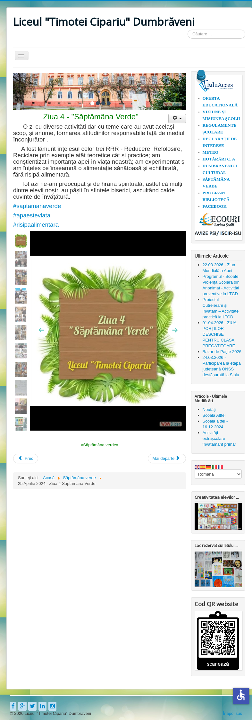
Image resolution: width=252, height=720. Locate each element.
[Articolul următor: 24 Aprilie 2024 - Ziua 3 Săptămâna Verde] (167, 458)
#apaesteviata (31, 215)
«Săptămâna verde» (99, 444)
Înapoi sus (232, 713)
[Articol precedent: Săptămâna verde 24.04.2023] (25, 458)
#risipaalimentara (36, 224)
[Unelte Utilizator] (177, 118)
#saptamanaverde (37, 206)
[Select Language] (218, 473)
